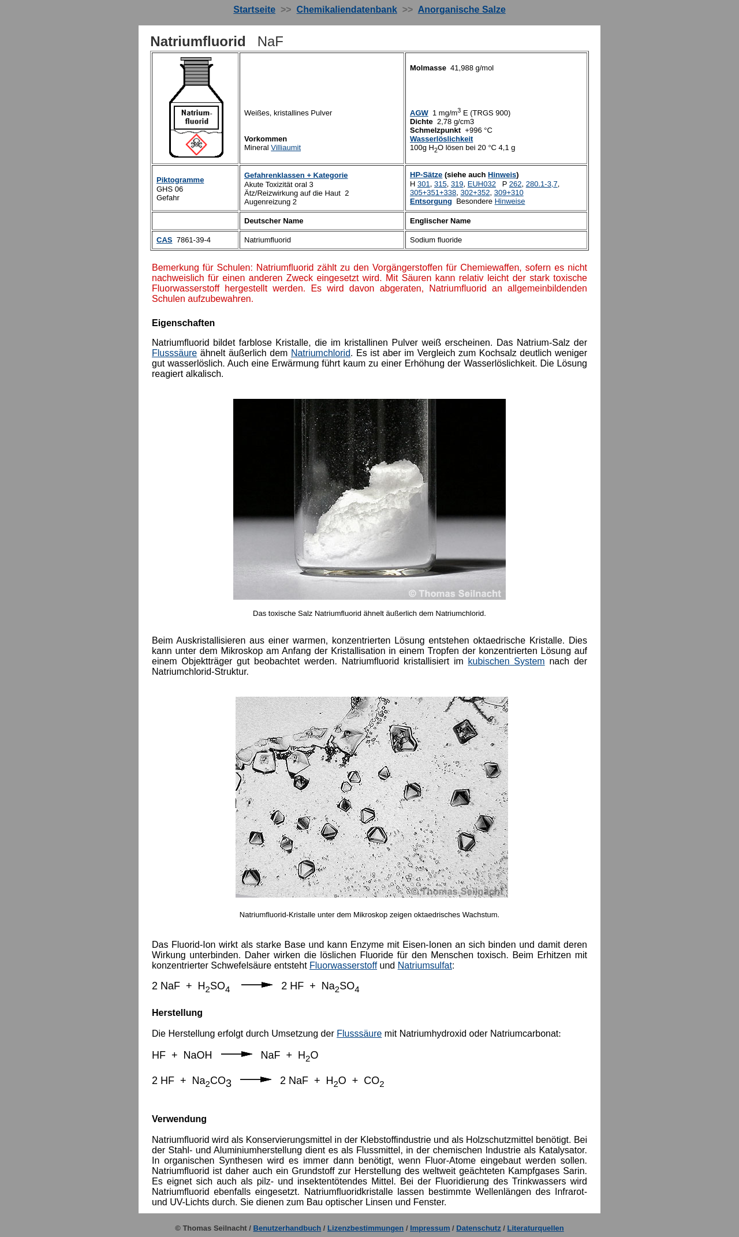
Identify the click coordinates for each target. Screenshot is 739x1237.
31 (457, 184)
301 (423, 184)
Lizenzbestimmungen (365, 1228)
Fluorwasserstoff (343, 965)
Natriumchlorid (320, 353)
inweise (510, 201)
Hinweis (502, 174)
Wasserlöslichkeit (441, 138)
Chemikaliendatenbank (347, 9)
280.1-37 (542, 184)
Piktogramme (180, 179)
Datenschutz (478, 1228)
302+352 (475, 192)
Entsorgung (431, 201)
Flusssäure (174, 353)
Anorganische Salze (462, 9)
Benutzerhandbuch (287, 1228)
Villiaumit (286, 147)
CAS (164, 240)
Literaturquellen (535, 1228)
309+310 (509, 192)
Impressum (430, 1228)
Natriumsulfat (425, 965)
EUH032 (482, 184)
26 (515, 184)
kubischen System (506, 661)
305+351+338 (433, 192)
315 (440, 184)
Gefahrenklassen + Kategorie (296, 175)
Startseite (254, 9)
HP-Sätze (426, 174)
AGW (419, 113)
